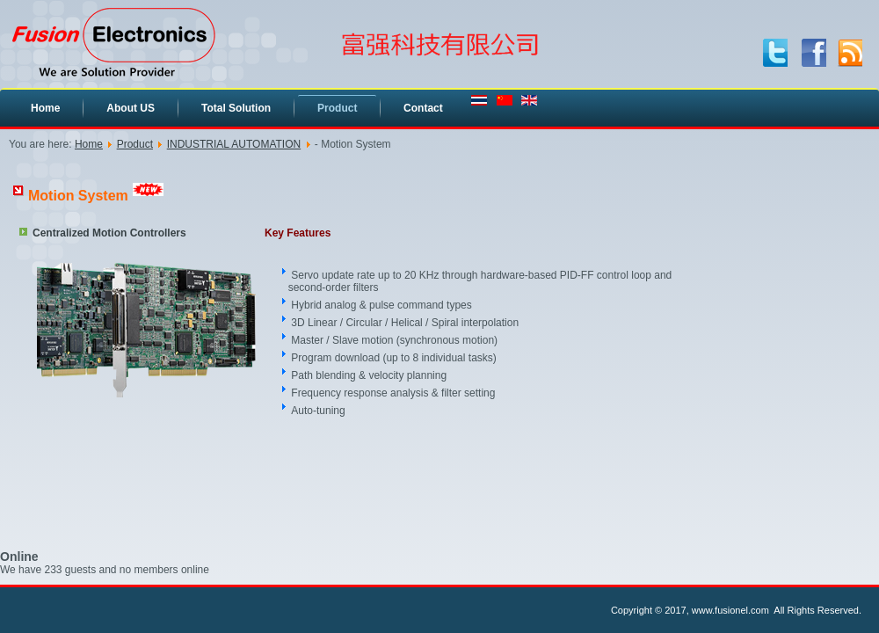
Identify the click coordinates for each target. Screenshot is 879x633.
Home (45, 108)
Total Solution (236, 108)
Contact (423, 108)
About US (130, 108)
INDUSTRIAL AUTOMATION (234, 144)
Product (337, 108)
